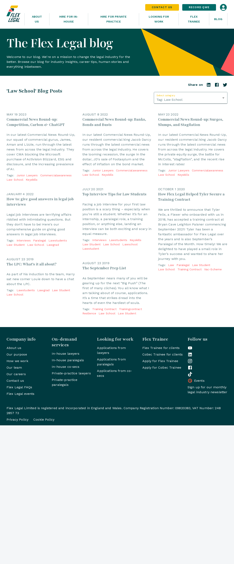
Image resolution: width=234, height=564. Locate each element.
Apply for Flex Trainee (160, 500)
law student (16, 314)
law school (15, 214)
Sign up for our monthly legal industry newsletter (207, 528)
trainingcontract (130, 447)
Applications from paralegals (111, 500)
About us (14, 486)
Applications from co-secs (114, 511)
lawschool (130, 313)
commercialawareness (56, 210)
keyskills (31, 214)
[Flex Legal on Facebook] (190, 506)
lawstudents (57, 309)
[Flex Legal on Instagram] (190, 499)
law (171, 369)
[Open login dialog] (223, 7)
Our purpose (17, 493)
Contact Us (162, 7)
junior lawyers (27, 210)
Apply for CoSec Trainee (161, 506)
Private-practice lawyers (71, 512)
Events (196, 519)
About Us (37, 19)
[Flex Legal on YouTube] (190, 486)
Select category (165, 95)
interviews (24, 309)
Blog (218, 19)
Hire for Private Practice (113, 19)
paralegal (39, 309)
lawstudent (90, 318)
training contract (104, 447)
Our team (14, 506)
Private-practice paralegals (64, 520)
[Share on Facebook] (216, 86)
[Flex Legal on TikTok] (190, 512)
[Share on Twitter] (225, 86)
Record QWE (199, 7)
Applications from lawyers (111, 489)
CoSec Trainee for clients (162, 493)
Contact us (15, 519)
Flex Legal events (21, 532)
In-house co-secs (65, 505)
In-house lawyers (65, 492)
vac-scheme (213, 373)
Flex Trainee (194, 19)
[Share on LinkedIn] (208, 86)
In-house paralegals (68, 499)
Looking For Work (159, 19)
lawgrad (53, 314)
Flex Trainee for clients (161, 486)
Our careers (16, 513)
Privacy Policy (17, 558)
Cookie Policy (43, 558)
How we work (17, 500)
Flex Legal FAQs (19, 526)
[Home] (14, 14)
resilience (89, 452)
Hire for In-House (68, 19)
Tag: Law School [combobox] (169, 100)
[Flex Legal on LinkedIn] (190, 493)
